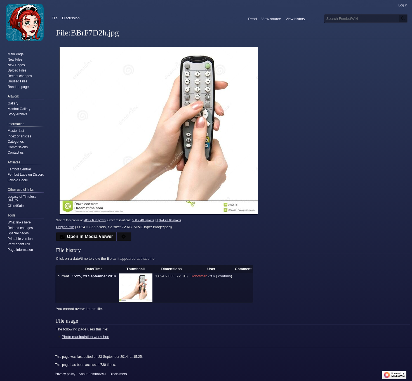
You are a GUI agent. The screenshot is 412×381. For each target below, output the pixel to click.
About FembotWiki (92, 374)
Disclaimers (118, 374)
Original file (65, 227)
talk (212, 276)
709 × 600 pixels (95, 220)
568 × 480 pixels (143, 220)
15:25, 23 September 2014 (94, 276)
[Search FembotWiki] (366, 18)
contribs (224, 276)
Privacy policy (65, 374)
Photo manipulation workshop (85, 337)
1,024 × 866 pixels (168, 220)
